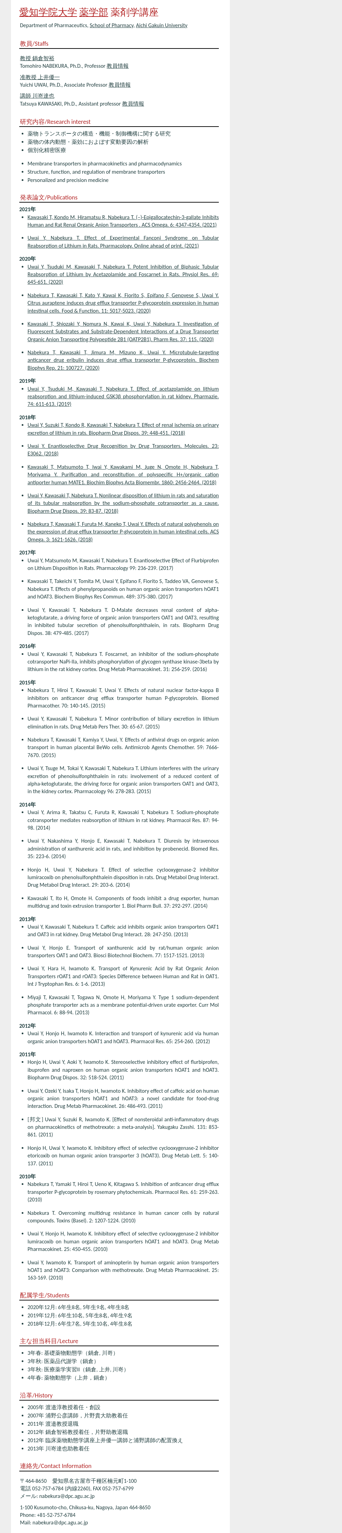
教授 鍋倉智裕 (37, 58)
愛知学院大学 (48, 12)
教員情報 (118, 66)
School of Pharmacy (111, 25)
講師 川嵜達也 (37, 96)
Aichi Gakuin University (162, 25)
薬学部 (93, 12)
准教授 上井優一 (40, 77)
